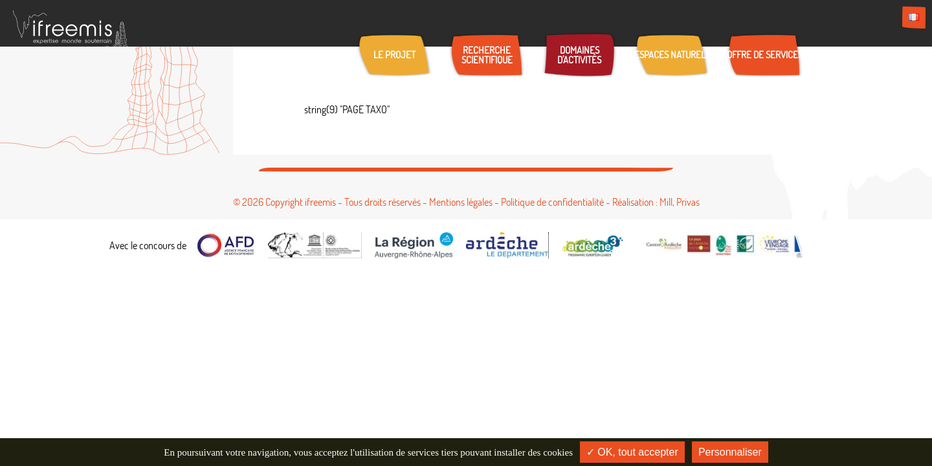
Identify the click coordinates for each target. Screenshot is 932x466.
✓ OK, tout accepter (632, 452)
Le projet (394, 55)
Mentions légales (461, 201)
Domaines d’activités (579, 55)
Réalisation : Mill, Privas (656, 201)
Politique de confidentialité (552, 201)
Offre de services (765, 55)
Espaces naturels (672, 55)
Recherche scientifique (487, 55)
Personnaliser (730, 452)
